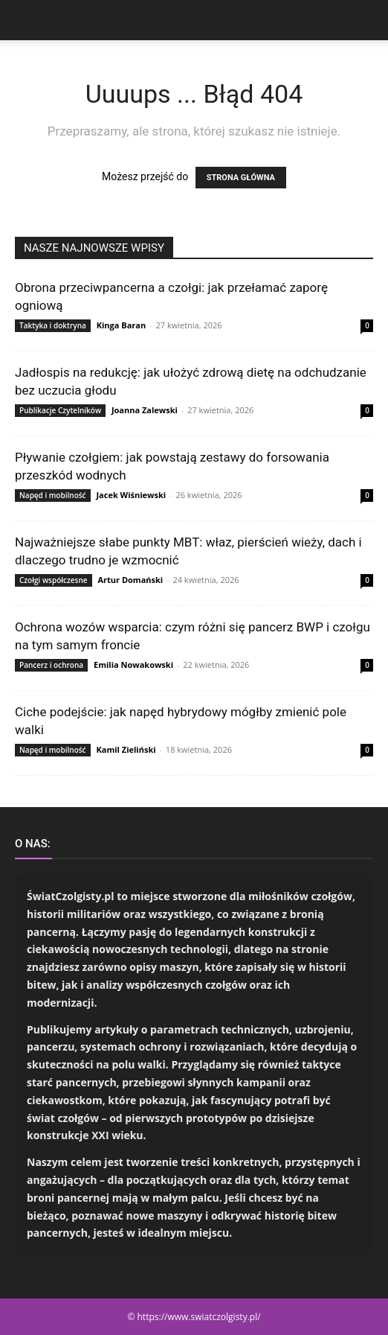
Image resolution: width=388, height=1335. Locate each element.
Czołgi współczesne (53, 580)
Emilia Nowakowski (133, 664)
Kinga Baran (121, 325)
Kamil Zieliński (125, 749)
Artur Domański (130, 579)
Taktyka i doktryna (52, 325)
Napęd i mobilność (52, 495)
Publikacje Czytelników (60, 410)
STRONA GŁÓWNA (241, 177)
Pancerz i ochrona (51, 665)
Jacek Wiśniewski (131, 494)
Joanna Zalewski (144, 409)
